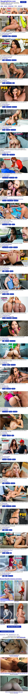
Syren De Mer (6, 457)
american (12, 294)
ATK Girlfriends (21, 637)
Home (1, 6)
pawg (10, 36)
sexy (3, 271)
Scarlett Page (6, 269)
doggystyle (8, 388)
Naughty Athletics (5, 291)
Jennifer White (6, 34)
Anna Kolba (16, 601)
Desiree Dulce (6, 387)
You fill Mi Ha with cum (14, 655)
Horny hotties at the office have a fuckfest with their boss (12, 196)
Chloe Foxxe (2, 624)
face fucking (13, 129)
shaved (4, 106)
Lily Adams (16, 674)
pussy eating (5, 36)
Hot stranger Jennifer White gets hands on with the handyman (12, 32)
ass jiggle (8, 129)
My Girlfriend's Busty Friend (7, 221)
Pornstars (10, 6)
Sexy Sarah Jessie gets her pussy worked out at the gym (11, 290)
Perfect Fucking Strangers (7, 33)
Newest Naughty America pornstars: (11, 579)
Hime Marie (5, 58)
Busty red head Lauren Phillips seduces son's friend (11, 173)
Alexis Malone (6, 128)
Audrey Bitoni (5, 105)
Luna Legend (2, 601)
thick (3, 575)
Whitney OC (5, 153)
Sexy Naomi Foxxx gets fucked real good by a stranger (11, 243)
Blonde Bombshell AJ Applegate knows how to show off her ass (13, 407)
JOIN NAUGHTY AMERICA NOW (7, 631)
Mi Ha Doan (16, 656)
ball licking (15, 247)
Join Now (20, 6)
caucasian (4, 459)
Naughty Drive (2, 634)
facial (4, 60)
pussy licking (14, 36)
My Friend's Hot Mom (6, 174)
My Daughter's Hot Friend (7, 57)
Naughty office (4, 197)
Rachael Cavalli (6, 574)
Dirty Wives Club (5, 385)
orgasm (10, 247)
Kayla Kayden (6, 504)
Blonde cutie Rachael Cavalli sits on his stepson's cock (11, 571)
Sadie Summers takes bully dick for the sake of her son (11, 79)
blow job (10, 411)
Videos (5, 6)
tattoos (4, 129)
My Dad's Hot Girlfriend (6, 151)
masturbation (8, 60)
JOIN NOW (23, 2)
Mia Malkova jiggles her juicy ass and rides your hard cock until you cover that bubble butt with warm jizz (14, 526)
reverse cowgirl (5, 177)
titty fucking (7, 483)
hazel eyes (13, 364)
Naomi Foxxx (5, 245)
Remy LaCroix (6, 363)
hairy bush (16, 200)
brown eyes (14, 60)
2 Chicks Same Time (6, 315)
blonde (8, 364)
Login (18, 634)
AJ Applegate (5, 410)
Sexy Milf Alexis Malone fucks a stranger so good (10, 125)
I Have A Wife (4, 432)
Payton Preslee (6, 222)
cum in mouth (12, 340)
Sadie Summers (6, 81)
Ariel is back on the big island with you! (14, 692)
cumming (7, 340)
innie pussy (10, 575)
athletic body (12, 154)
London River (5, 481)
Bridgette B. (5, 316)
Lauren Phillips (6, 176)
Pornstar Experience (6, 104)
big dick (4, 294)
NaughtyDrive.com (8, 1)
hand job (4, 435)
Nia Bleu (15, 624)
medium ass (8, 106)
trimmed (11, 271)
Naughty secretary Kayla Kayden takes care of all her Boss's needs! (14, 502)
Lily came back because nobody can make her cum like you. (14, 673)
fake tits (13, 459)
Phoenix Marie (11, 316)
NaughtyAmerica (8, 4)
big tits (13, 224)
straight (4, 388)
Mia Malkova (5, 528)
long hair (7, 271)
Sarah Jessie (5, 292)
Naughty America (5, 338)
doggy (10, 224)
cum (8, 154)
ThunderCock (4, 80)
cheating (4, 154)
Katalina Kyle (5, 551)
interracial (4, 364)
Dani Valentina (6, 339)
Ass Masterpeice (5, 408)
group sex (4, 200)
